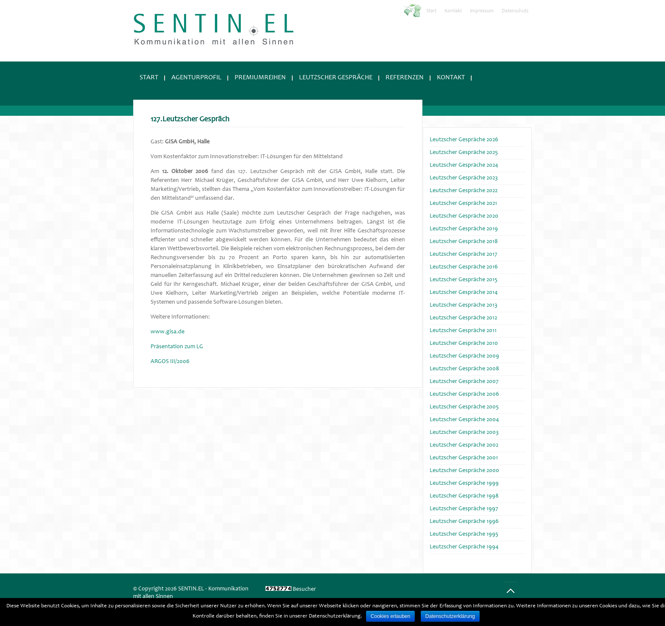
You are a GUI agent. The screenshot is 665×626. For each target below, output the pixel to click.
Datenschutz (515, 11)
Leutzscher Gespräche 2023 (464, 178)
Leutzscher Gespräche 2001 (464, 458)
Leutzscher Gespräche (335, 77)
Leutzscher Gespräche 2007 (464, 382)
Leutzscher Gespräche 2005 (464, 407)
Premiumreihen (260, 77)
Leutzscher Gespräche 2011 (463, 331)
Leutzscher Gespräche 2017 (463, 254)
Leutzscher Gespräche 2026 (464, 140)
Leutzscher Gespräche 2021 (463, 204)
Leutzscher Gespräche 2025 (464, 153)
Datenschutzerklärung (450, 616)
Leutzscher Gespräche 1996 (464, 522)
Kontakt (453, 11)
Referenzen (405, 77)
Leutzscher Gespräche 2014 (463, 293)
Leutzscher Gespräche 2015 (463, 280)
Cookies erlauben (390, 616)
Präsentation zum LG (177, 347)
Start (431, 11)
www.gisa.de (167, 332)
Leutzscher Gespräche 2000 (464, 471)
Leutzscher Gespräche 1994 (464, 547)
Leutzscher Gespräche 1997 (464, 509)
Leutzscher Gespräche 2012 (463, 318)
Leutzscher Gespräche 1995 (464, 534)
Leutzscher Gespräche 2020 (464, 216)
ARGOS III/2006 (170, 362)
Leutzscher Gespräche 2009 (464, 356)
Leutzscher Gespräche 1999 (464, 483)
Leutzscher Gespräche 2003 (464, 433)
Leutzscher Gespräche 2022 (463, 191)
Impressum (482, 11)
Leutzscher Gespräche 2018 (464, 242)
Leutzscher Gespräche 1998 (464, 496)
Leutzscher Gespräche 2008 (464, 369)
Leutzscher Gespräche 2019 (464, 229)
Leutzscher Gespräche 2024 (464, 165)
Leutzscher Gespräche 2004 (464, 420)
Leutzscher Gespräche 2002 (464, 445)
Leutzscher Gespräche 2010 (464, 344)
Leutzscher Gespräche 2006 (464, 394)
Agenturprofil (196, 77)
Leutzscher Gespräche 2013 (463, 305)
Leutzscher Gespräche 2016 (464, 267)
